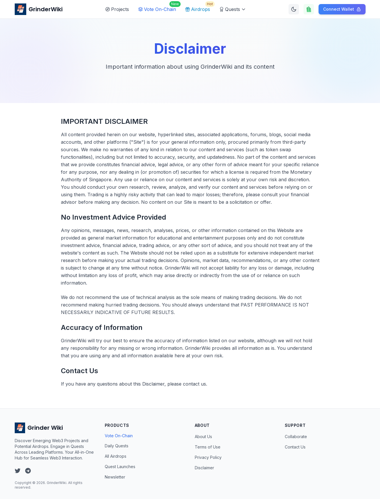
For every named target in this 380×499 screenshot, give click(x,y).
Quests (232, 9)
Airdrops (198, 7)
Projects (117, 9)
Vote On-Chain (158, 7)
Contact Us (295, 446)
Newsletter (115, 476)
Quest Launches (120, 466)
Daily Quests (116, 445)
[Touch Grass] (309, 9)
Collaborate (296, 436)
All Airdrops (115, 456)
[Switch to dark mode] (294, 9)
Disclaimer (204, 467)
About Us (203, 436)
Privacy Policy (208, 457)
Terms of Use (207, 446)
